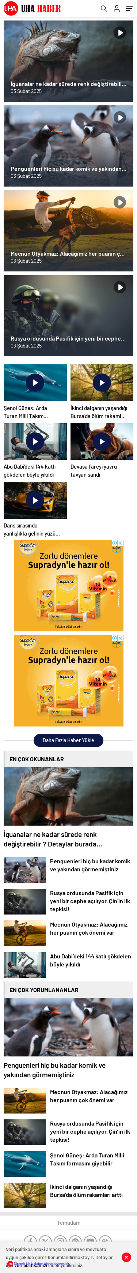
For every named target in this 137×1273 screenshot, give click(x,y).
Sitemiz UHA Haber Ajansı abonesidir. (39, 1263)
